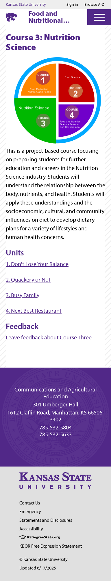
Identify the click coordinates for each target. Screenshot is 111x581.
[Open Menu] (99, 17)
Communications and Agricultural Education (55, 393)
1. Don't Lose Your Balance (37, 264)
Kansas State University (26, 4)
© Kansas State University (43, 559)
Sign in (72, 4)
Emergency (30, 511)
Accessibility (31, 529)
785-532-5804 (55, 427)
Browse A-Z (94, 4)
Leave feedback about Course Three (49, 337)
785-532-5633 (55, 434)
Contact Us (29, 503)
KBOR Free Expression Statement (50, 546)
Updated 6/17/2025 (37, 568)
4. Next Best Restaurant (34, 310)
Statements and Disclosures (45, 520)
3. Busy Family (22, 295)
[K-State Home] (11, 17)
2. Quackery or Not (28, 279)
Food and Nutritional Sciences (45, 16)
